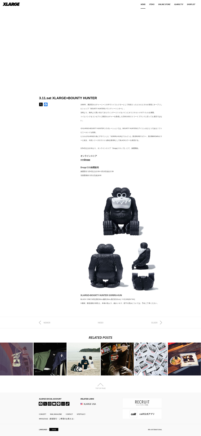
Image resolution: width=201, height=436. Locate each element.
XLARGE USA (90, 403)
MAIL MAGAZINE (56, 414)
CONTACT (69, 414)
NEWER (47, 322)
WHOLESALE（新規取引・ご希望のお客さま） (57, 419)
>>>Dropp (85, 160)
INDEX (100, 322)
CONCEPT (42, 414)
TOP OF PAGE (101, 388)
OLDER (154, 322)
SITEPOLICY (81, 414)
